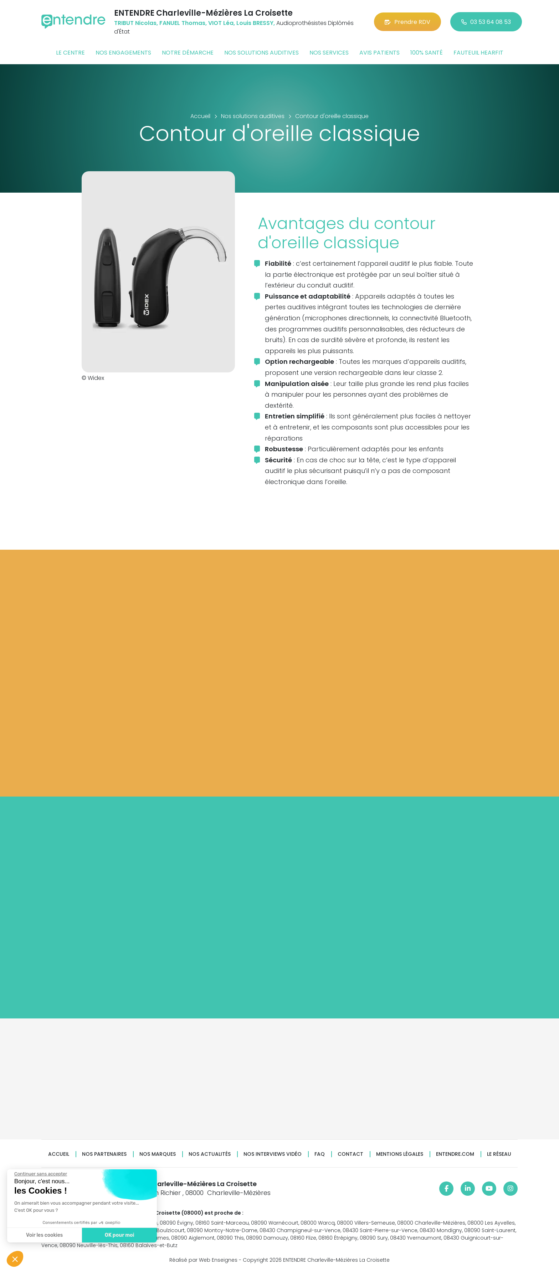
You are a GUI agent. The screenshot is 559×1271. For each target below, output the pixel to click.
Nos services (329, 53)
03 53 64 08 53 (486, 22)
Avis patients (379, 53)
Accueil (58, 1154)
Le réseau (499, 1154)
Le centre (70, 53)
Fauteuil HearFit (478, 53)
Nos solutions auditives (261, 53)
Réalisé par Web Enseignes (203, 1260)
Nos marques (157, 1154)
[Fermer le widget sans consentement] (41, 1174)
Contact (350, 1154)
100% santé (426, 53)
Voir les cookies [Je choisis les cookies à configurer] (44, 1235)
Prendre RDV (407, 22)
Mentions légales (399, 1154)
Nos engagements (123, 53)
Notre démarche (188, 53)
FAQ (319, 1154)
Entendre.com (455, 1154)
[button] (15, 1258)
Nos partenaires (104, 1154)
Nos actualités (210, 1154)
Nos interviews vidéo (272, 1154)
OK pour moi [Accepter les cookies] (119, 1235)
